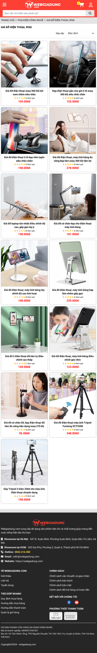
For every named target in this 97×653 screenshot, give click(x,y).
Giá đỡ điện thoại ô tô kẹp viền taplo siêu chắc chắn (24, 159)
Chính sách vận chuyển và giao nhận (69, 576)
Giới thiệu (6, 576)
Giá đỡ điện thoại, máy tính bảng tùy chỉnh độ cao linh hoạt (24, 292)
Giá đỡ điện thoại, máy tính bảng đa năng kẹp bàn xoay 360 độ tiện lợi (73, 159)
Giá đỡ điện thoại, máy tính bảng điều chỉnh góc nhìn (73, 358)
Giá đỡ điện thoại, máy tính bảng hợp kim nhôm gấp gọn (72, 292)
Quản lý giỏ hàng (10, 612)
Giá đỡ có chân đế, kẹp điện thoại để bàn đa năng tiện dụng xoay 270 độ (24, 424)
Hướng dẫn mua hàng (13, 603)
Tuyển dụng (7, 585)
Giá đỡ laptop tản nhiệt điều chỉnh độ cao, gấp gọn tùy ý (24, 225)
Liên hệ (5, 580)
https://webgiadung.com (29, 561)
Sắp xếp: (60, 33)
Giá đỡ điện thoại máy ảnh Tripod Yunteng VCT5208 (72, 424)
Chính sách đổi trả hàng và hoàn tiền (69, 589)
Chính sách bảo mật (60, 585)
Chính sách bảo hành (61, 580)
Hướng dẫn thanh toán (13, 607)
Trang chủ (7, 20)
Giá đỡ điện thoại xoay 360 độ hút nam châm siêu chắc (24, 92)
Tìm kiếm (90, 13)
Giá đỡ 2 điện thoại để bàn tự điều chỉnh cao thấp (24, 358)
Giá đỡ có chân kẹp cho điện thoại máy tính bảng (73, 225)
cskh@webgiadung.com (26, 556)
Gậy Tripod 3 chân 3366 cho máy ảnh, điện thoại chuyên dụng (24, 490)
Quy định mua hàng (11, 598)
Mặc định (73, 33)
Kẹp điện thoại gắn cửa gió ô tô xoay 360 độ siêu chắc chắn (72, 92)
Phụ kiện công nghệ (30, 20)
